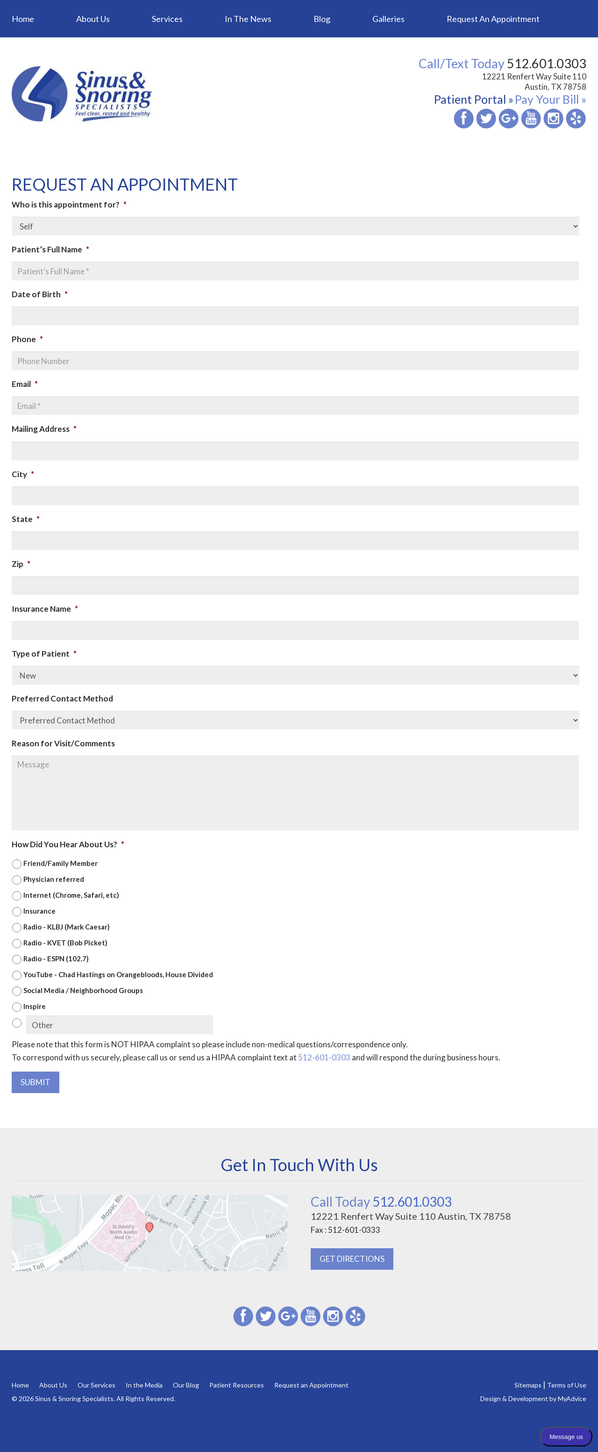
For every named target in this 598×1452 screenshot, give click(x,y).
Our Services (96, 1385)
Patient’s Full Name (50, 249)
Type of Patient (44, 653)
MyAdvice (572, 1398)
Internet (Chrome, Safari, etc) (71, 895)
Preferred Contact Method (62, 698)
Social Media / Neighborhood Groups (83, 990)
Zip (21, 564)
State (26, 519)
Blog (321, 19)
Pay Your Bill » (550, 99)
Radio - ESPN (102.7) (56, 958)
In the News (248, 19)
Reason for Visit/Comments (63, 743)
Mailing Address (44, 429)
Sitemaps (527, 1385)
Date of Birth (40, 294)
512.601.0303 (381, 1201)
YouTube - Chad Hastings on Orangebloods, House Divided (118, 974)
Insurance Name (45, 609)
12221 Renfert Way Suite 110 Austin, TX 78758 (534, 82)
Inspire (34, 1006)
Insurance (39, 911)
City (23, 474)
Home (23, 19)
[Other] (119, 1025)
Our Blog (186, 1385)
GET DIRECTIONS (352, 1259)
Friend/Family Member (60, 863)
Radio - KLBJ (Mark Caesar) (66, 927)
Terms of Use (566, 1385)
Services (167, 19)
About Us (93, 19)
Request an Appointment (493, 19)
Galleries (388, 19)
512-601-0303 (324, 1057)
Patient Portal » (473, 99)
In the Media (144, 1385)
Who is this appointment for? (69, 204)
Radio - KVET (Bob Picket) (65, 942)
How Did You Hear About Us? (68, 844)
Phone (27, 339)
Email (25, 384)
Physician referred (53, 879)
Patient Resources (236, 1385)
